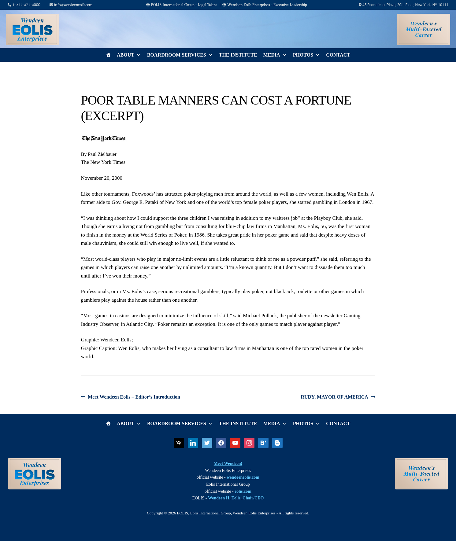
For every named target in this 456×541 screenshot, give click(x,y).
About (129, 55)
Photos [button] (306, 55)
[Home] (108, 55)
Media (275, 55)
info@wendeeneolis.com (71, 5)
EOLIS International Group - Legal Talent (181, 5)
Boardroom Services (180, 55)
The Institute (238, 54)
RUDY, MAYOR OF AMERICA (334, 397)
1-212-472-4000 (24, 5)
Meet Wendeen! (228, 463)
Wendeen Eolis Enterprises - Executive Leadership (264, 5)
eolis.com (243, 491)
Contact (338, 54)
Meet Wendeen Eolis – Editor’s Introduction (133, 397)
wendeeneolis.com (243, 477)
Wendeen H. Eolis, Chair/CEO (236, 498)
